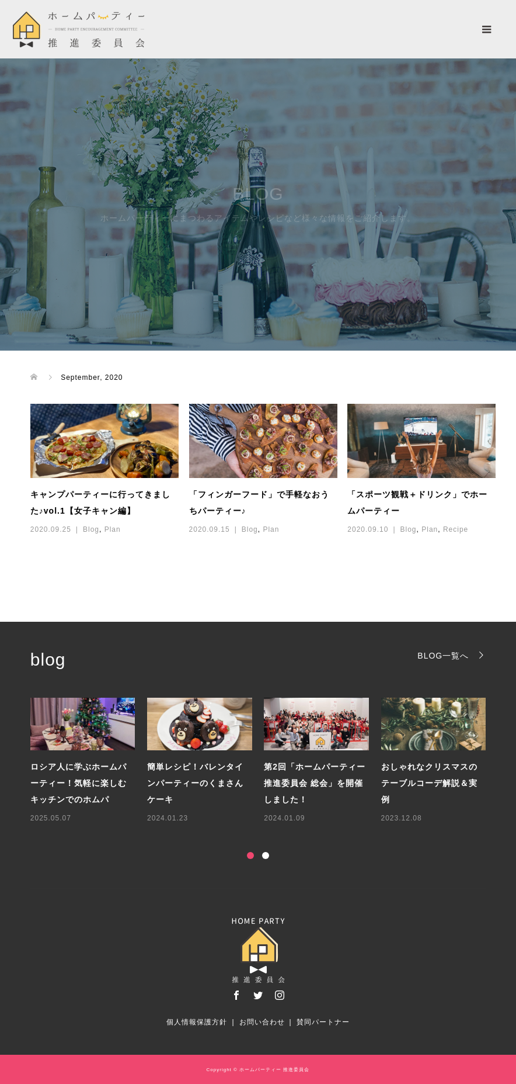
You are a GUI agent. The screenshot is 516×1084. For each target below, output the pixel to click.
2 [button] (265, 855)
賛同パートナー (323, 1022)
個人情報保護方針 (196, 1022)
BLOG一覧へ (443, 655)
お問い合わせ (262, 1022)
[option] (264, 761)
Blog (91, 529)
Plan (112, 529)
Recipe (455, 529)
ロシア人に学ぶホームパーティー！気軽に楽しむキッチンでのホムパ (78, 783)
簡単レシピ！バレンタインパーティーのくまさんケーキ (195, 783)
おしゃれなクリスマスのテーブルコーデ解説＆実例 (429, 783)
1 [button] (250, 855)
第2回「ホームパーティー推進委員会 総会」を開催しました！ (314, 783)
